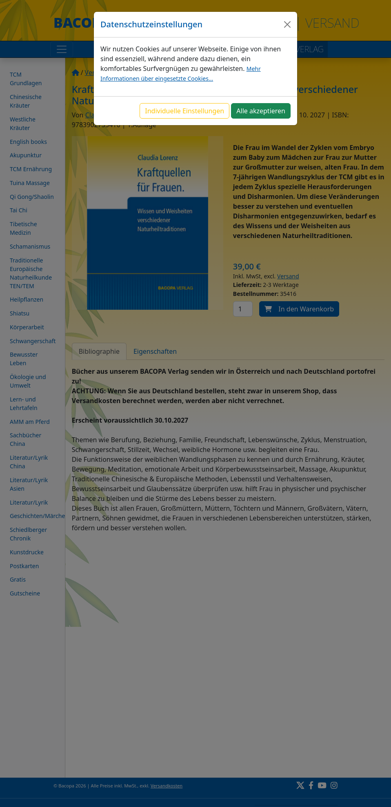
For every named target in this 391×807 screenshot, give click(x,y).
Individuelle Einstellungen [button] (184, 110)
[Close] (287, 24)
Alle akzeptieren (260, 110)
